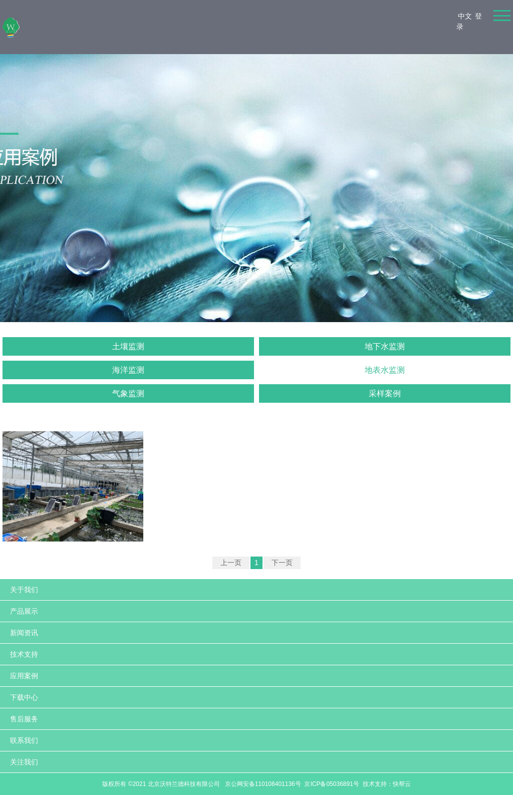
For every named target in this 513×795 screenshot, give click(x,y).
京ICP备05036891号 (331, 783)
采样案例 (385, 393)
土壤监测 (128, 346)
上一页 (230, 563)
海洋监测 (128, 370)
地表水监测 (385, 370)
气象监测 (128, 393)
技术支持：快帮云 (387, 783)
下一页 (282, 563)
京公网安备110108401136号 (262, 783)
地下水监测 (385, 346)
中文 (465, 16)
